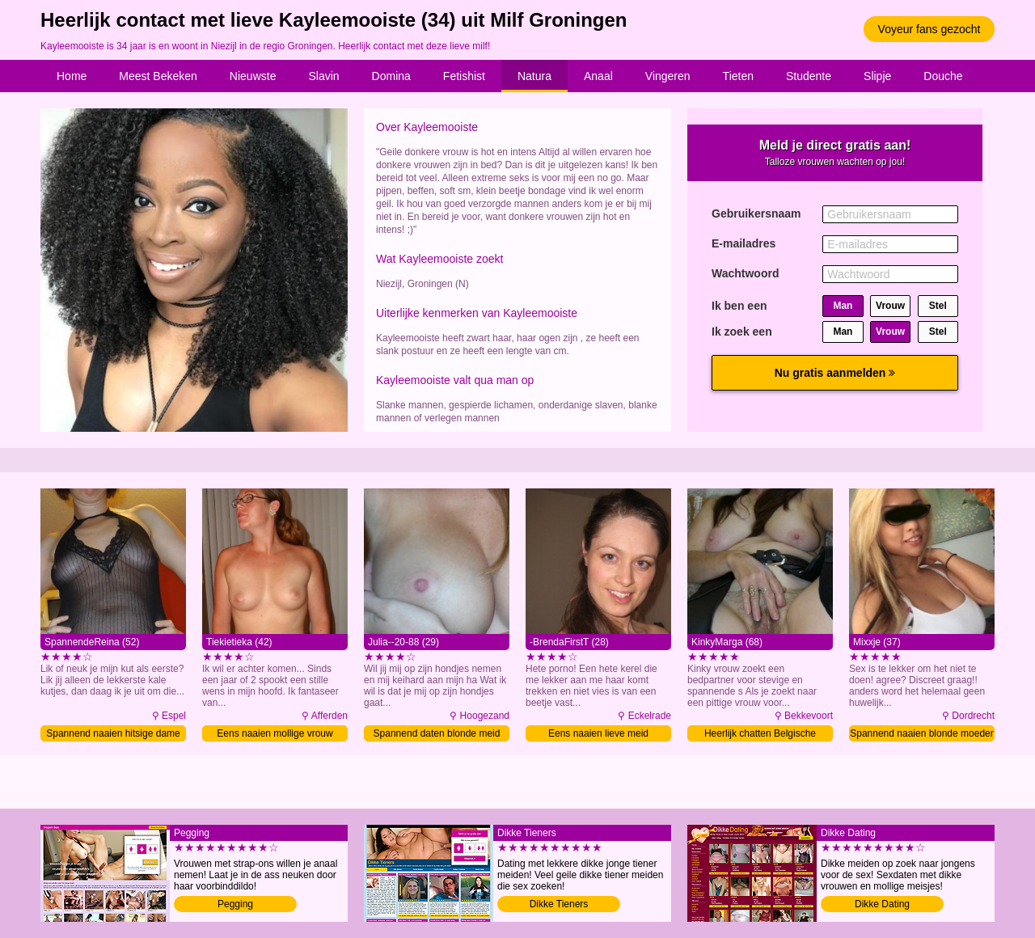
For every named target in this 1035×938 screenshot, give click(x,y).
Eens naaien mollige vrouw (274, 733)
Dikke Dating (882, 904)
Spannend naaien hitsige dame (113, 733)
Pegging (235, 904)
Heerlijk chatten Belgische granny (760, 735)
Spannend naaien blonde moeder (921, 733)
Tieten (738, 76)
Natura (534, 76)
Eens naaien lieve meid (598, 733)
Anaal (598, 76)
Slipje (877, 76)
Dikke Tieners (559, 904)
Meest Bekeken (158, 76)
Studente (808, 76)
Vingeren (668, 76)
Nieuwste (253, 76)
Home (72, 76)
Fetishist (464, 76)
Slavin (323, 76)
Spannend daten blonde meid (437, 733)
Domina (391, 76)
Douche (942, 76)
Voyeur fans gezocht (929, 29)
